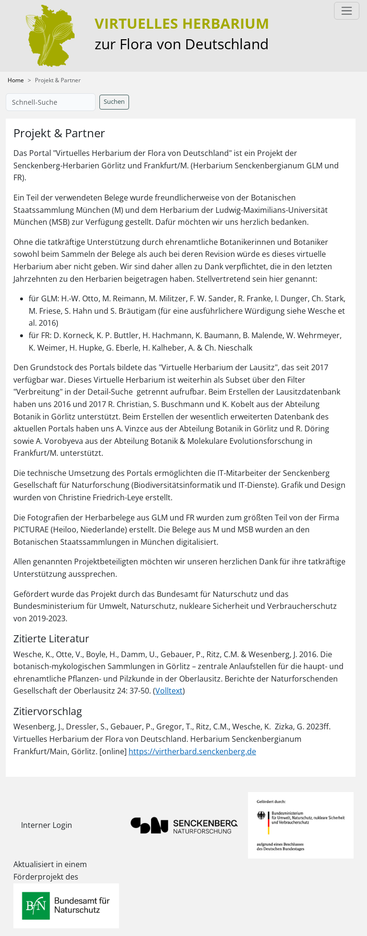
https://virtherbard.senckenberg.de (192, 751)
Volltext (169, 690)
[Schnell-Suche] (51, 102)
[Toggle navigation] (346, 11)
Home (16, 80)
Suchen (114, 102)
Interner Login (46, 825)
